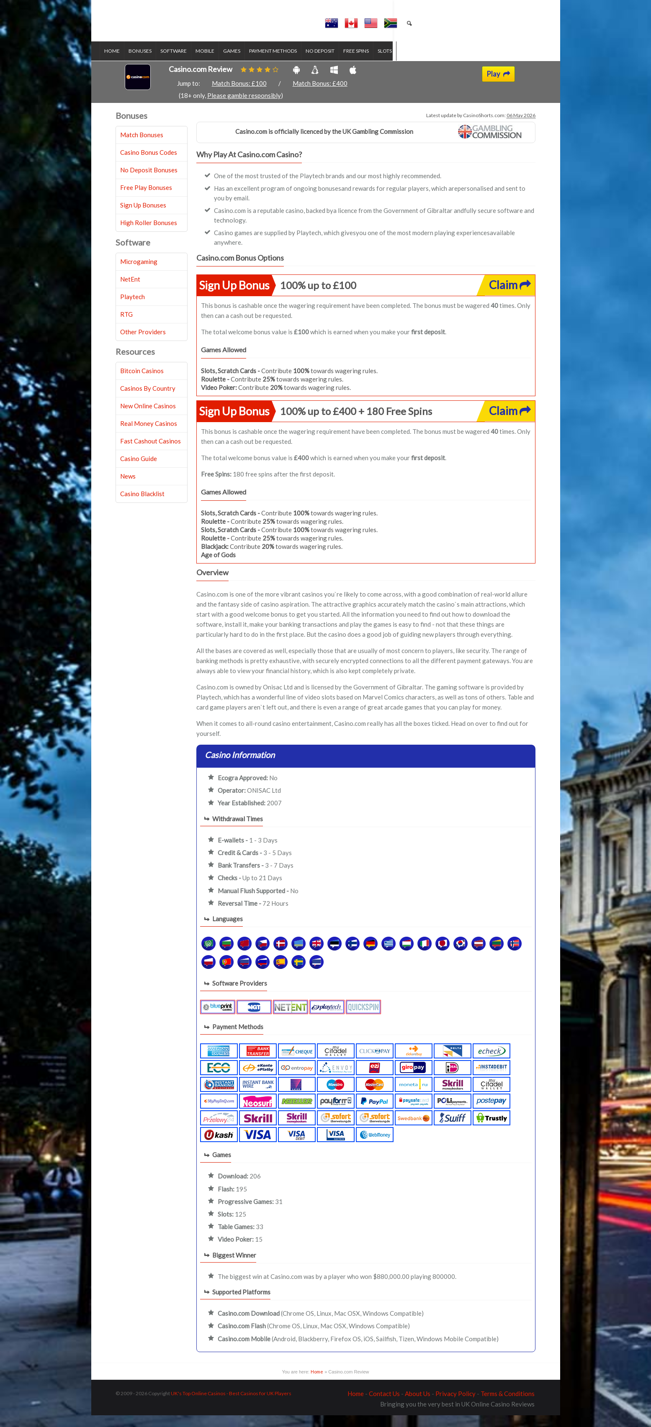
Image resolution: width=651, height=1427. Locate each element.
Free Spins (372, 63)
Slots (401, 63)
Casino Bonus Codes (148, 164)
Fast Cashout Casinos (150, 453)
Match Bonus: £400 (320, 95)
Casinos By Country (147, 400)
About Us (417, 1405)
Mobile (220, 63)
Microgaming (138, 273)
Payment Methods (289, 63)
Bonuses (155, 63)
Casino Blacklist (142, 506)
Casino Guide (138, 470)
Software (189, 63)
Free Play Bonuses (146, 199)
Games (247, 63)
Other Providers (143, 344)
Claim (510, 297)
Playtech (132, 309)
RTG (126, 326)
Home (128, 63)
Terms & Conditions (508, 1405)
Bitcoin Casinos (142, 383)
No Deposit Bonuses (149, 182)
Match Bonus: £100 (239, 95)
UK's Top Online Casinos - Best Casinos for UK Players (231, 1405)
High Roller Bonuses (148, 234)
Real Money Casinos (148, 435)
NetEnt (130, 291)
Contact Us (384, 1405)
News (128, 488)
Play (498, 86)
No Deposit (336, 63)
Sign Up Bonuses (143, 217)
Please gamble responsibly (244, 107)
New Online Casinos (148, 418)
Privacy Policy (455, 1405)
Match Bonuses (141, 147)
